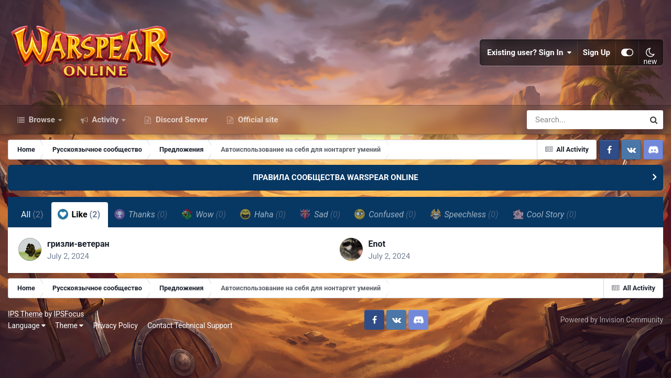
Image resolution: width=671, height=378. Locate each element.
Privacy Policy (115, 325)
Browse (42, 119)
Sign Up (596, 52)
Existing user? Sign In (529, 52)
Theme (69, 325)
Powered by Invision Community (611, 320)
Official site (257, 119)
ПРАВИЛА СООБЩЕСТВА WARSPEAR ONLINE (335, 177)
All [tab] (32, 214)
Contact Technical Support (189, 325)
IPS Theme (25, 314)
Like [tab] (79, 214)
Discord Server (181, 119)
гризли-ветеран (78, 244)
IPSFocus (68, 314)
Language (27, 325)
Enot (377, 244)
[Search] (556, 119)
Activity (105, 119)
